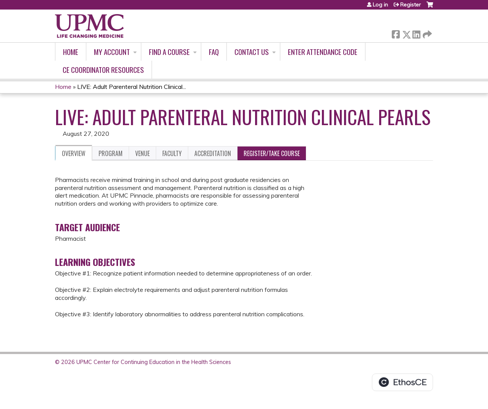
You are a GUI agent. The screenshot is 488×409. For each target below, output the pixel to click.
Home (70, 51)
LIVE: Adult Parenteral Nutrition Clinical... (131, 86)
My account (112, 51)
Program (111, 153)
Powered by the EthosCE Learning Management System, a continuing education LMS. (402, 382)
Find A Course (169, 51)
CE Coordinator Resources (103, 69)
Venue (142, 153)
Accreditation (212, 153)
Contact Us (251, 51)
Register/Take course (272, 153)
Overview (74, 153)
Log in (380, 4)
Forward (426, 33)
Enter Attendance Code (322, 51)
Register (410, 4)
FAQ (214, 51)
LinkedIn (416, 33)
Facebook (395, 33)
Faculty (172, 153)
